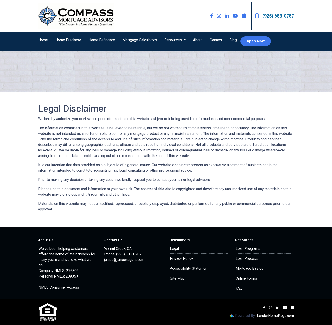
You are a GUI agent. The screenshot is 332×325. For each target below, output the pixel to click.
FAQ (239, 288)
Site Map (177, 278)
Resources (173, 40)
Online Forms (246, 278)
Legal (174, 248)
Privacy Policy (181, 258)
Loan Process (247, 258)
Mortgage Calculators (139, 40)
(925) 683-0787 (274, 16)
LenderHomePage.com (275, 315)
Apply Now (256, 41)
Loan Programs (248, 248)
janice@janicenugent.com (124, 259)
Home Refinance (102, 40)
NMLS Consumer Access (59, 287)
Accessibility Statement (189, 268)
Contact (216, 40)
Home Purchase (68, 40)
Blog (233, 40)
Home (43, 40)
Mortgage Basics (249, 268)
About (197, 40)
